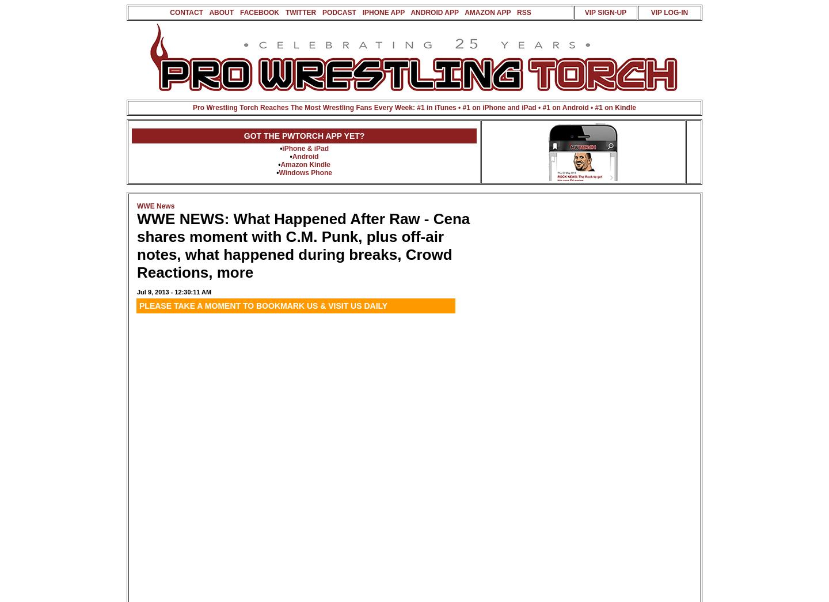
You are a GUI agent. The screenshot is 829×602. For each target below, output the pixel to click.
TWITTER (301, 13)
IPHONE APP (384, 13)
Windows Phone (305, 173)
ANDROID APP (434, 13)
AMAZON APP (488, 13)
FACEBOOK (259, 13)
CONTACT (186, 13)
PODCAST (339, 13)
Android (305, 157)
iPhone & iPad (305, 149)
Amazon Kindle (305, 165)
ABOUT (221, 13)
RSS (524, 13)
